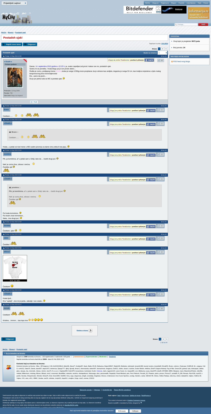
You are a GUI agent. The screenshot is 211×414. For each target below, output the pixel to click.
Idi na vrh (164, 342)
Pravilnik (181, 3)
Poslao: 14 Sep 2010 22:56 (13, 106)
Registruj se (165, 3)
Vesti (118, 395)
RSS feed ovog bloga (181, 99)
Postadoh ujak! (20, 32)
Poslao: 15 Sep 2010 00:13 (13, 304)
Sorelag (7, 225)
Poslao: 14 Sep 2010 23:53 (13, 248)
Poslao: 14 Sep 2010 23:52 (13, 234)
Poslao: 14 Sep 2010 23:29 (13, 222)
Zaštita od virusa (135, 395)
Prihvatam (122, 411)
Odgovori (32, 44)
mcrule (7, 308)
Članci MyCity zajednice (122, 390)
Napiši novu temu (13, 44)
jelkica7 (7, 252)
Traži (199, 3)
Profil (35, 102)
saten (6, 238)
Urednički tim (107, 390)
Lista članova (191, 3)
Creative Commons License (136, 400)
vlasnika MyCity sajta (71, 405)
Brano (6, 109)
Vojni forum (125, 395)
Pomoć (205, 3)
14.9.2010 (164, 43)
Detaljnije (112, 356)
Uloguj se (155, 3)
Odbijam (135, 411)
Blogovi (173, 3)
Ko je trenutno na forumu (15, 353)
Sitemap (97, 390)
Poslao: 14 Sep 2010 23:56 (13, 290)
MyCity (147, 3)
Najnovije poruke (86, 390)
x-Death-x (8, 62)
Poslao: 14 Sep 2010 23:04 (13, 150)
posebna (7, 154)
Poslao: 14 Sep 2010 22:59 (13, 119)
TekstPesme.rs (146, 395)
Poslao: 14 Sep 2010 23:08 (13, 175)
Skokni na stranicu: (150, 53)
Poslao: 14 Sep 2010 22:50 (13, 56)
